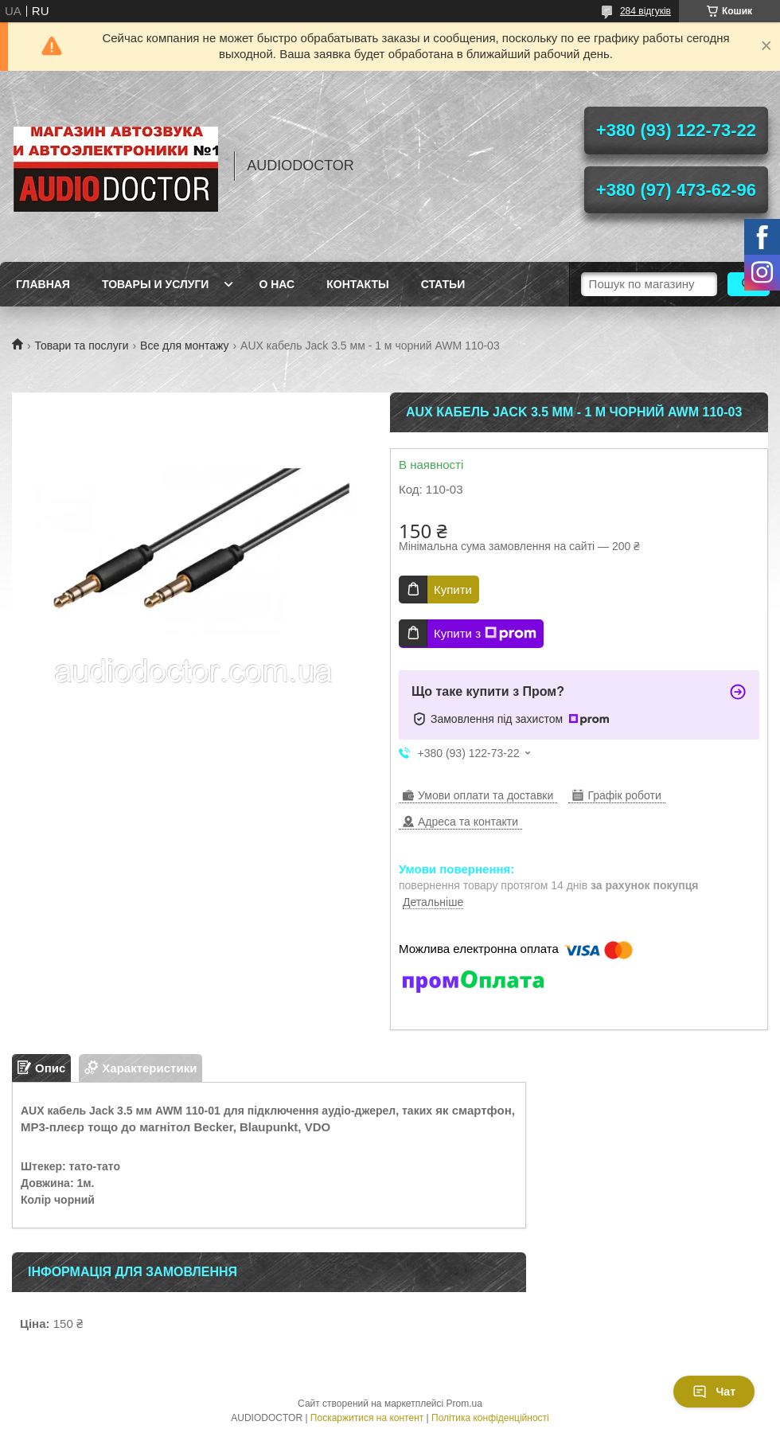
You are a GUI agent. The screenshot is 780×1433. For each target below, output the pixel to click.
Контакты (357, 284)
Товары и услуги (155, 284)
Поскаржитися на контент (366, 1417)
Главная (43, 284)
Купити (453, 589)
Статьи (443, 284)
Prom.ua (464, 1403)
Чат (713, 1391)
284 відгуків (645, 11)
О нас (276, 284)
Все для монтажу (184, 345)
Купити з (485, 634)
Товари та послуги (81, 345)
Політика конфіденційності (490, 1417)
